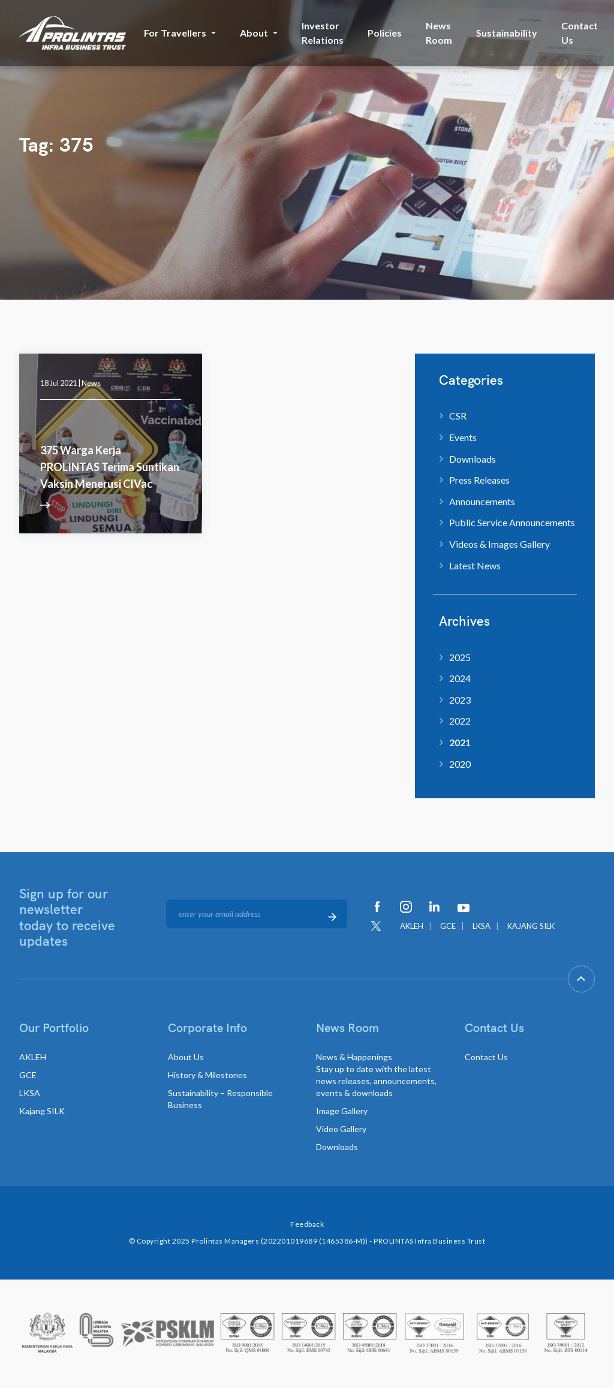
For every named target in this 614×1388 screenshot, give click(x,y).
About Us (186, 1057)
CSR (457, 415)
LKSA (481, 926)
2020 (460, 764)
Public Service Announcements (512, 522)
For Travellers (175, 32)
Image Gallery (342, 1111)
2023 (460, 699)
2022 (460, 720)
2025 (460, 657)
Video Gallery (341, 1129)
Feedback (307, 1224)
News (91, 383)
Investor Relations (323, 33)
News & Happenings (376, 1075)
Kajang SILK (42, 1111)
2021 (460, 742)
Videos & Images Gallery (499, 544)
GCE (448, 926)
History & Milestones (207, 1075)
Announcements (482, 501)
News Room (439, 33)
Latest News (475, 565)
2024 (460, 678)
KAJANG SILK (531, 926)
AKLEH (411, 926)
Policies (385, 32)
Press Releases (479, 479)
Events (463, 437)
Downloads (472, 458)
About (254, 32)
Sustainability (506, 32)
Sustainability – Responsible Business (220, 1099)
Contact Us (579, 33)
